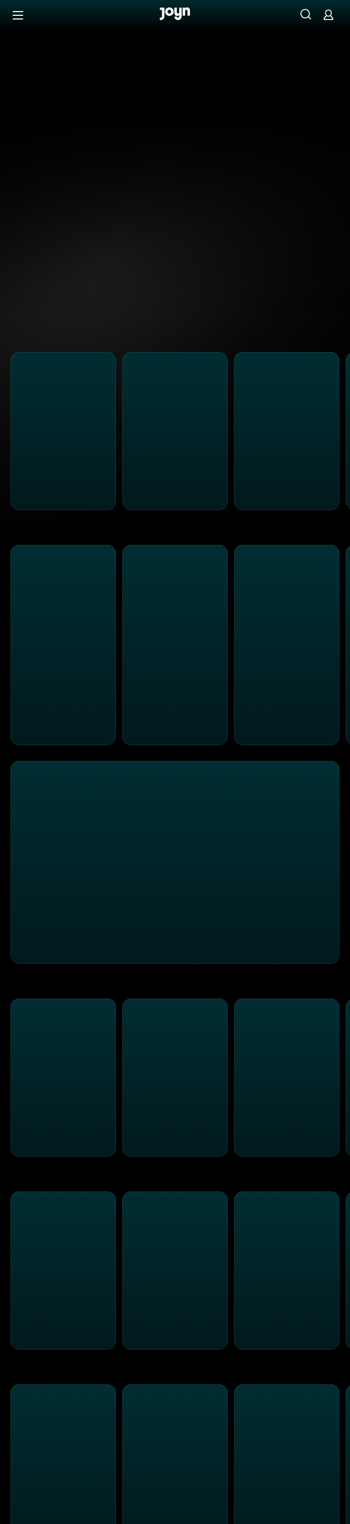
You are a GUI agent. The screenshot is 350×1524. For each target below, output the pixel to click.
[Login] (328, 14)
